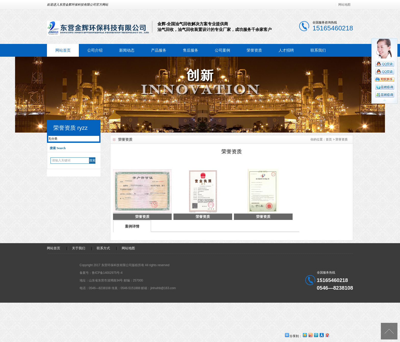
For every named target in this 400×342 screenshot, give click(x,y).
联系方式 (103, 248)
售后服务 (190, 50)
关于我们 (78, 248)
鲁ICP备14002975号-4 (107, 273)
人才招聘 (286, 50)
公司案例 (222, 50)
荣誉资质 (254, 50)
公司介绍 (95, 50)
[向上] (389, 331)
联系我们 (318, 50)
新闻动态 (126, 50)
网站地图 (344, 4)
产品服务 (158, 50)
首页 (329, 139)
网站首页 (63, 50)
